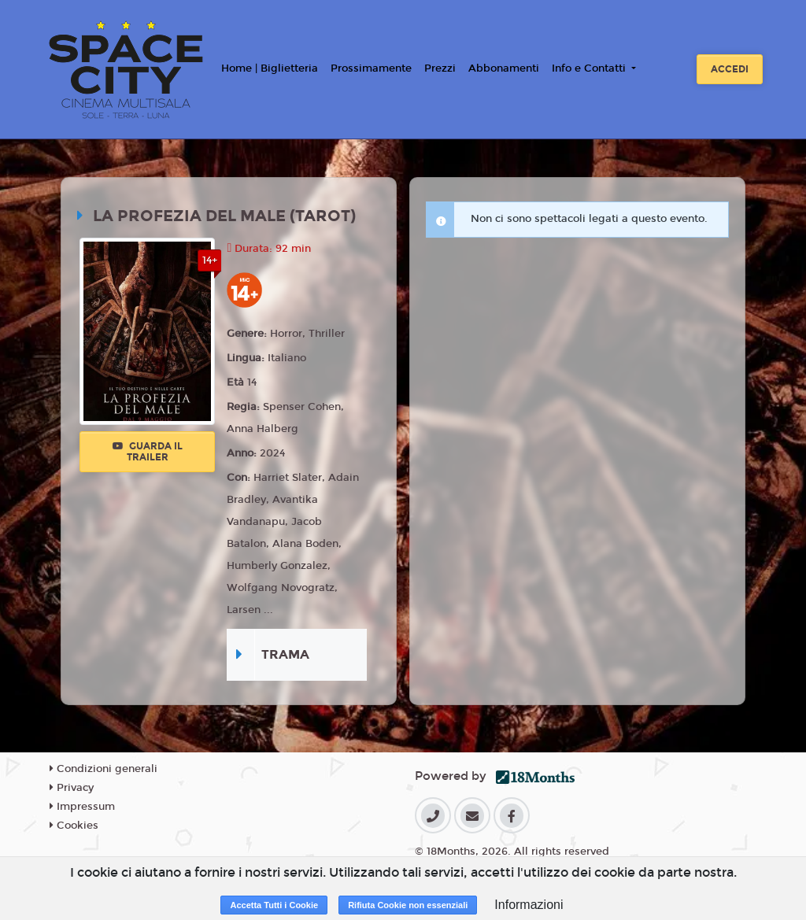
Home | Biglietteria (269, 68)
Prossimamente (371, 68)
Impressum (82, 806)
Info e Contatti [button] (590, 68)
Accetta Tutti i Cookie (274, 905)
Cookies (74, 825)
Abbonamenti (503, 68)
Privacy (72, 787)
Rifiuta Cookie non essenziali (408, 905)
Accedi (730, 69)
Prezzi (440, 68)
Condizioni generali (103, 769)
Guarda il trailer (148, 452)
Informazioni (528, 904)
